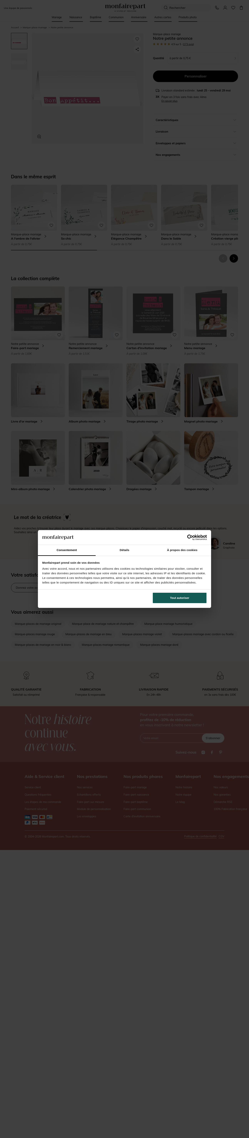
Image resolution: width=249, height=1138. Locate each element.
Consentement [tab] (67, 550)
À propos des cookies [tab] (182, 550)
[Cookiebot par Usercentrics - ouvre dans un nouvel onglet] (190, 537)
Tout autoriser (179, 597)
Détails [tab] (124, 550)
